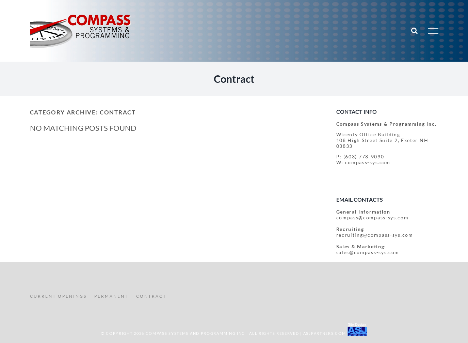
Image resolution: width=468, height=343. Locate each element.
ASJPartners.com (324, 333)
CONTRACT (151, 296)
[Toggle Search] (414, 30)
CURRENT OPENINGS (58, 296)
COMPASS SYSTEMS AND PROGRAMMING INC (195, 333)
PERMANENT (111, 296)
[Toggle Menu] (433, 31)
